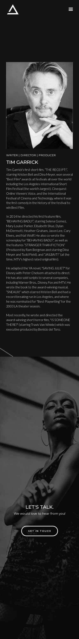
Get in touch (39, 531)
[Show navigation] (70, 9)
